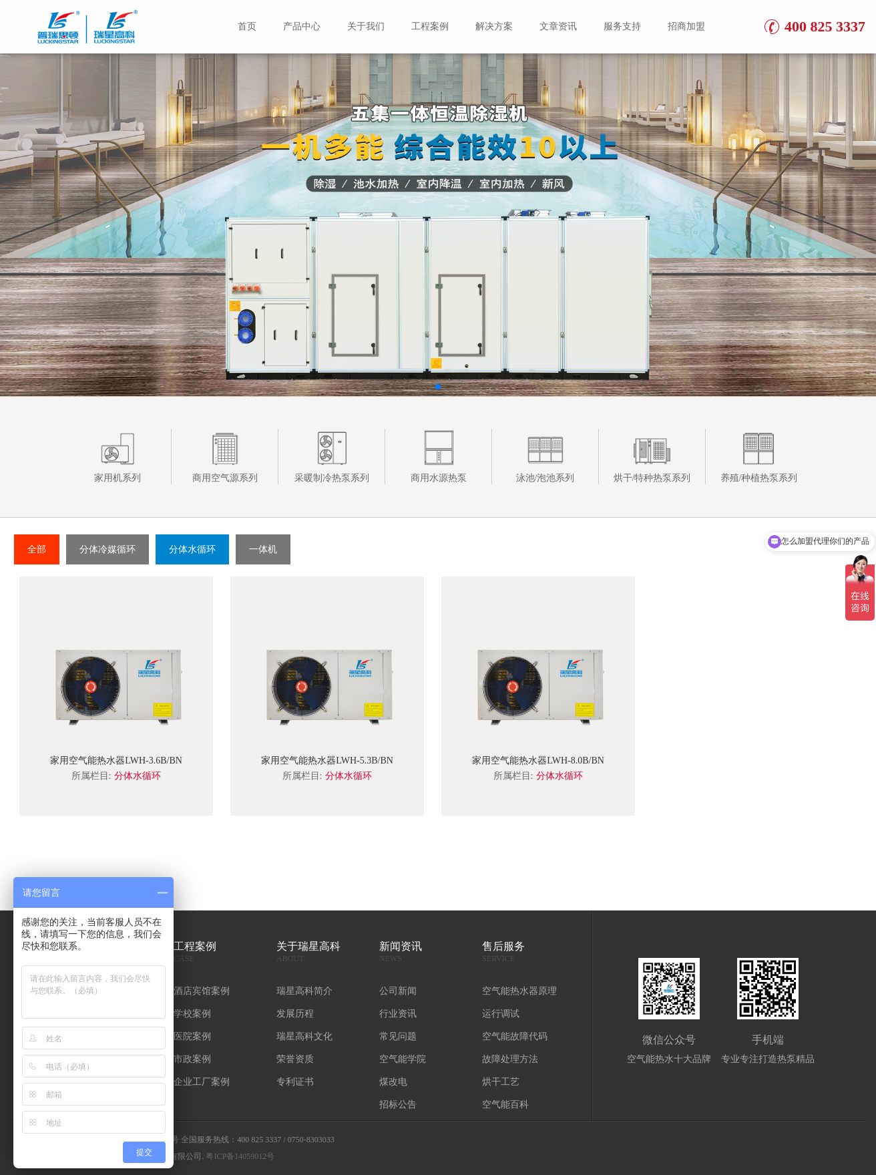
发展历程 (295, 1014)
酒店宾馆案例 (202, 991)
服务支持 (622, 26)
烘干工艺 (500, 1082)
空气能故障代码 (515, 1036)
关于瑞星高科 (321, 952)
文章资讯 (558, 26)
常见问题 (398, 1036)
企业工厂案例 (202, 1082)
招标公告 (398, 1105)
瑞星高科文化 (304, 1036)
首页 (247, 26)
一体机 (263, 549)
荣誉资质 (295, 1059)
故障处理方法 (510, 1059)
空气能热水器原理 (519, 991)
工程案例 (430, 26)
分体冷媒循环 (107, 549)
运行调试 (500, 1014)
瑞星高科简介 (304, 991)
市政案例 (192, 1059)
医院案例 (192, 1036)
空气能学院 (402, 1059)
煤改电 (393, 1082)
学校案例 (192, 1014)
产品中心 (301, 26)
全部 (36, 549)
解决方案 (494, 26)
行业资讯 (398, 1014)
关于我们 (366, 26)
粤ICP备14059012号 (240, 1156)
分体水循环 (192, 549)
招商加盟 (686, 26)
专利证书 (295, 1082)
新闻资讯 (424, 952)
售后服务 (527, 952)
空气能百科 (505, 1105)
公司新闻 (398, 991)
